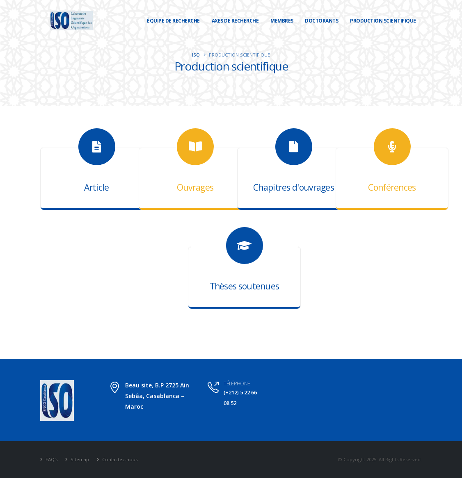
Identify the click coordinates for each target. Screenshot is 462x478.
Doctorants (321, 20)
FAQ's (50, 459)
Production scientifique (383, 20)
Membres (281, 20)
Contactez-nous (119, 459)
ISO (196, 55)
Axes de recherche (235, 20)
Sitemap (79, 459)
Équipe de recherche (173, 20)
